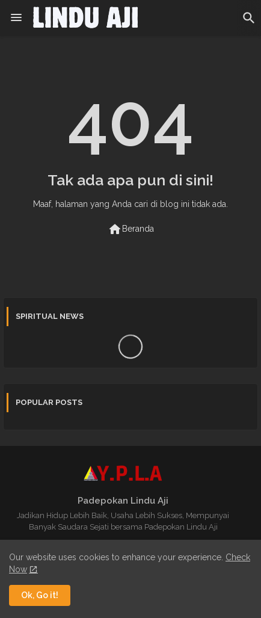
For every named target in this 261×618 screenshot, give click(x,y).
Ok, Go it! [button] (39, 595)
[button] (249, 18)
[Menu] (16, 18)
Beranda (131, 229)
